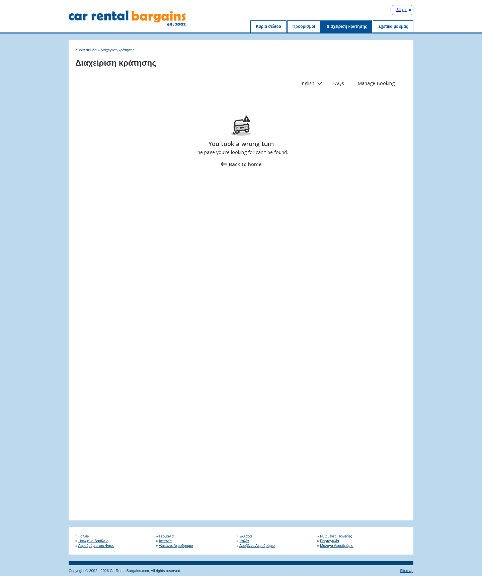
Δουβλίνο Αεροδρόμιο (257, 546)
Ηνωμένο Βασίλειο (93, 541)
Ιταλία (244, 541)
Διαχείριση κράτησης (347, 26)
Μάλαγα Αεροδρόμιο (336, 546)
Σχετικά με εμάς (393, 26)
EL (401, 10)
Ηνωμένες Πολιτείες (336, 536)
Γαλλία (83, 536)
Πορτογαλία (329, 541)
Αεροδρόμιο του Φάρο (96, 546)
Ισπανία (165, 541)
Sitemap (406, 571)
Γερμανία (166, 536)
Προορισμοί (304, 26)
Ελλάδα (246, 536)
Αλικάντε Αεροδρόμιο (176, 546)
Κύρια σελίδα (268, 26)
